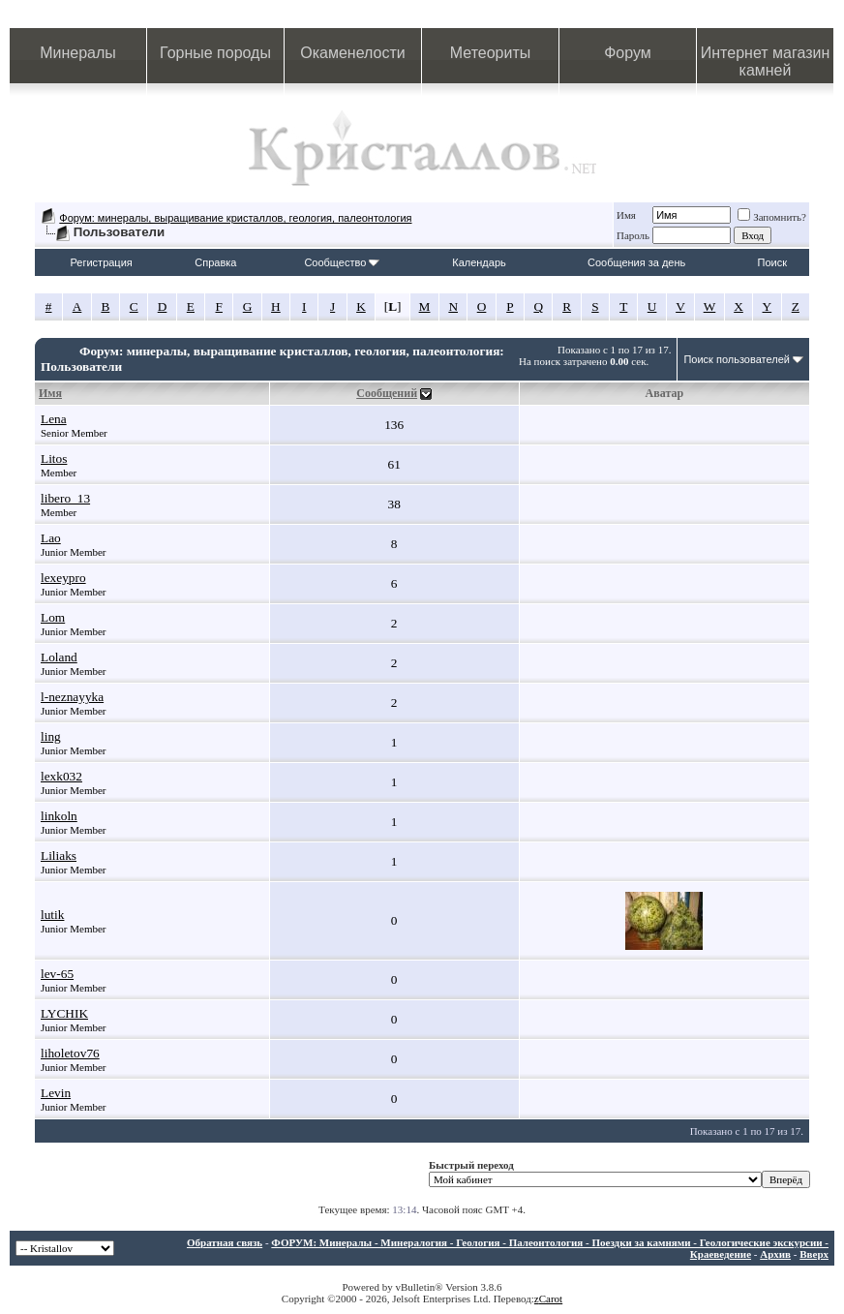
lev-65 (57, 973)
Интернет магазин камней (765, 61)
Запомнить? (772, 217)
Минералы (78, 53)
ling (51, 736)
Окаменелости (352, 53)
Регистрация (101, 262)
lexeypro (63, 577)
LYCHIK (64, 1013)
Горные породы (215, 53)
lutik (52, 914)
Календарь (479, 262)
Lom (53, 617)
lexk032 (61, 776)
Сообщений (386, 393)
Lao (51, 538)
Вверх (814, 1254)
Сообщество (341, 262)
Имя (626, 215)
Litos (54, 458)
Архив (775, 1254)
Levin (56, 1092)
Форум (627, 53)
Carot (550, 1298)
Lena (54, 419)
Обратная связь (224, 1242)
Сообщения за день (636, 262)
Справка (215, 262)
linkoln (59, 816)
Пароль (633, 235)
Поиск (772, 262)
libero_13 (65, 498)
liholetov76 (70, 1053)
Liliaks (58, 855)
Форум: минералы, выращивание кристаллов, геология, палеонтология (235, 218)
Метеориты (490, 53)
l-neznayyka (72, 696)
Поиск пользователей (736, 359)
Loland (59, 657)
